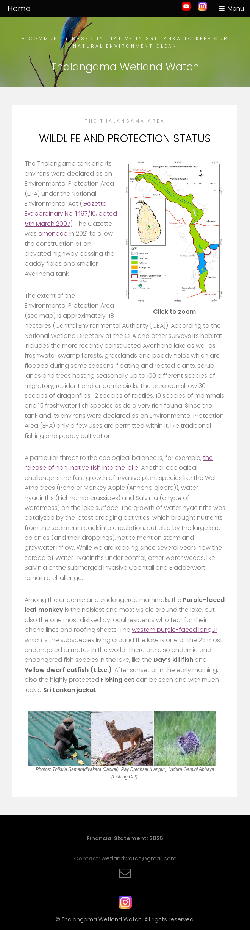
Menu (236, 8)
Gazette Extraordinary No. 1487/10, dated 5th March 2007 (71, 213)
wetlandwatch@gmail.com (139, 858)
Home (19, 8)
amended (53, 233)
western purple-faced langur (174, 629)
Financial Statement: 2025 (125, 838)
